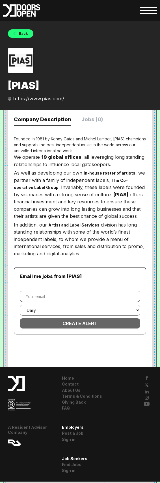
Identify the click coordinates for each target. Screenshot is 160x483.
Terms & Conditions (82, 397)
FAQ (66, 409)
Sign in (68, 440)
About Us (71, 391)
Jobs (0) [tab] (102, 119)
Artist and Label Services (74, 226)
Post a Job (72, 434)
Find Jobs (71, 465)
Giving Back (74, 403)
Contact (70, 385)
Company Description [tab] (47, 119)
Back (23, 33)
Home (68, 379)
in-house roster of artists (109, 174)
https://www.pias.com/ (38, 98)
